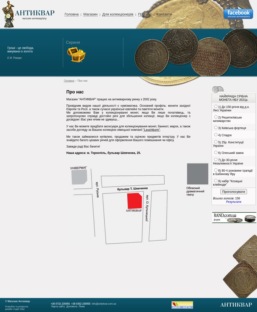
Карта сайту (58, 306)
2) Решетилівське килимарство (227, 119)
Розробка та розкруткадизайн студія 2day (16, 307)
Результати (233, 202)
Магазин (90, 14)
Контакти (164, 14)
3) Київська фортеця (232, 128)
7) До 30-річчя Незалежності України (228, 161)
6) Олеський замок (230, 153)
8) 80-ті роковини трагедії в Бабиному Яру (233, 172)
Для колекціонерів (117, 14)
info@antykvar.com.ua (104, 303)
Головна (72, 14)
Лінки (82, 306)
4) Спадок (225, 135)
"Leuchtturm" (151, 130)
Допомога (71, 306)
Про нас (145, 14)
